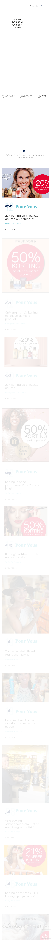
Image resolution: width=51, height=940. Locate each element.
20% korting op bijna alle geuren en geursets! (22, 217)
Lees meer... (11, 229)
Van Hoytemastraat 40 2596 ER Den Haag (10, 96)
